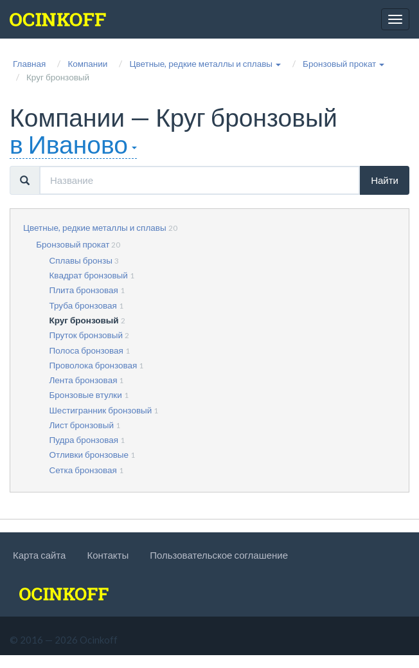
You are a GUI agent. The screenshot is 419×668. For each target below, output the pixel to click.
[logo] (58, 19)
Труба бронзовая (83, 305)
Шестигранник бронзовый (100, 410)
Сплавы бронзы (80, 260)
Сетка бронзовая (83, 470)
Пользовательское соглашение (219, 555)
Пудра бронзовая (84, 440)
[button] (205, 64)
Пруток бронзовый (86, 335)
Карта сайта (39, 555)
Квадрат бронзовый (88, 275)
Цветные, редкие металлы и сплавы (94, 227)
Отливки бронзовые (89, 454)
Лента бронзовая (83, 380)
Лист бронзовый (81, 425)
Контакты (108, 555)
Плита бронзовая (83, 290)
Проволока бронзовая (93, 365)
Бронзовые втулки (85, 395)
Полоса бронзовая (86, 350)
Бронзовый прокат (72, 244)
